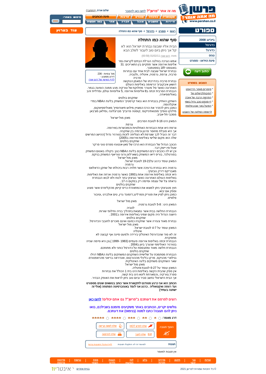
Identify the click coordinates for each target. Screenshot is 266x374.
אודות (208, 360)
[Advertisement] (197, 182)
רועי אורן (165, 55)
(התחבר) (91, 10)
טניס (211, 55)
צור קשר (193, 361)
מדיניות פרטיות (61, 361)
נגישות (77, 360)
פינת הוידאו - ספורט (202, 60)
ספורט (162, 31)
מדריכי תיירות (161, 361)
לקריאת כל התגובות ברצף (100, 344)
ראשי (172, 31)
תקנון (177, 360)
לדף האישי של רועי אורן (102, 79)
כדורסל (209, 45)
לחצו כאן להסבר (135, 11)
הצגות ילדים (112, 361)
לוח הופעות (129, 361)
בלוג (145, 360)
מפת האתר (95, 361)
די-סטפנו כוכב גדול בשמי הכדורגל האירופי (199, 103)
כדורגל (210, 50)
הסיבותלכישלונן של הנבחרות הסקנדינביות (201, 95)
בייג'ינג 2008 (206, 39)
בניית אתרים (70, 368)
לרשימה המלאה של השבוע (197, 111)
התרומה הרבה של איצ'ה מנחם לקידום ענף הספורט (198, 99)
